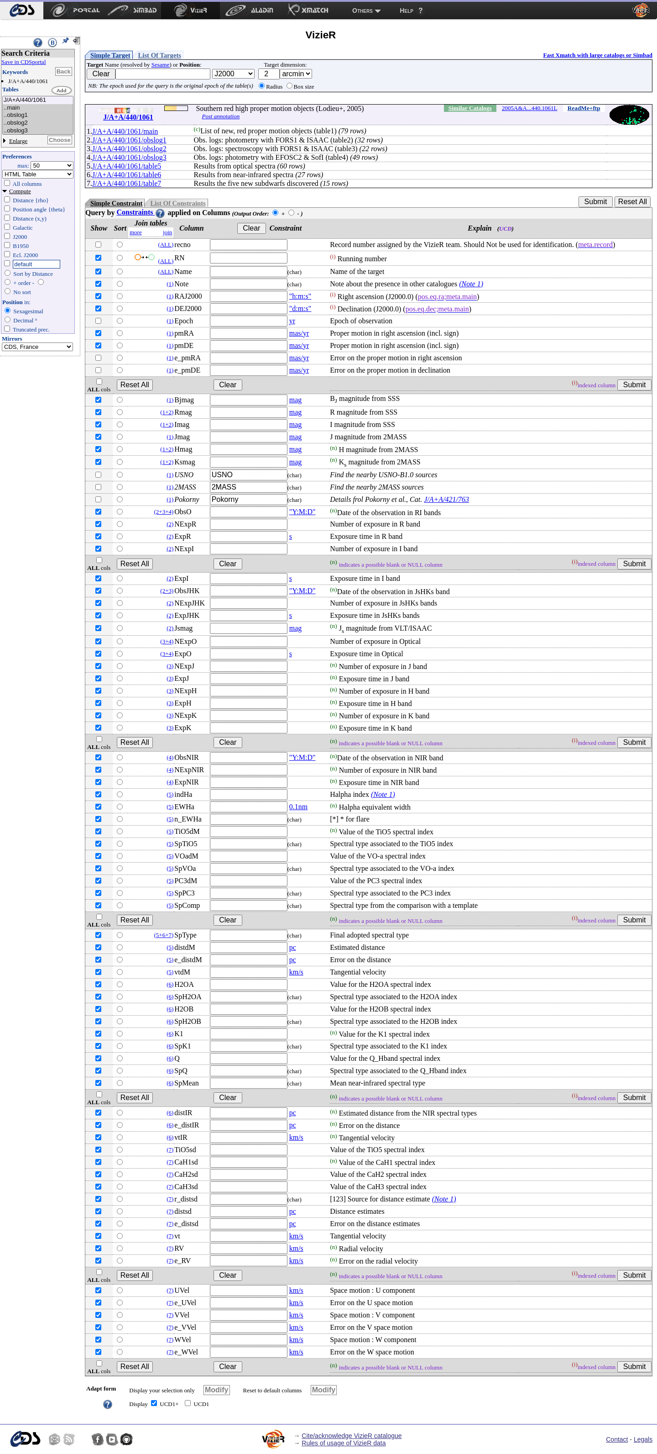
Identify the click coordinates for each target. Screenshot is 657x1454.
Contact (617, 1439)
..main (38, 108)
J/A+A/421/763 (446, 499)
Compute (20, 191)
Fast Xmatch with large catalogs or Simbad (597, 55)
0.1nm (298, 807)
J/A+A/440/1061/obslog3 (129, 157)
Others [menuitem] (362, 10)
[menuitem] (21, 10)
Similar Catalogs (470, 108)
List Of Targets (159, 55)
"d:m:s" (300, 308)
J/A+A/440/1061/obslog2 (129, 149)
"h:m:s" (300, 296)
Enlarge (18, 140)
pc (292, 947)
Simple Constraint (116, 203)
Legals (643, 1439)
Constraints (141, 212)
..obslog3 (38, 131)
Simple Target (110, 55)
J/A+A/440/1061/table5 (126, 166)
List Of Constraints (177, 203)
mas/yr (299, 333)
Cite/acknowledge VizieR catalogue (352, 1435)
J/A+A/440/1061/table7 (126, 183)
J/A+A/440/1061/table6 (126, 175)
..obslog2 (38, 123)
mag (295, 400)
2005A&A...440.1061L (529, 108)
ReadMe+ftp (584, 108)
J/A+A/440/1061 (38, 100)
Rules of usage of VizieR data (344, 1443)
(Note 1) (471, 284)
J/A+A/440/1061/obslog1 (129, 140)
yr (292, 321)
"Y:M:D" (302, 512)
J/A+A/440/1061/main (125, 131)
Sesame (160, 64)
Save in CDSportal (23, 61)
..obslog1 (38, 115)
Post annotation (221, 116)
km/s (296, 972)
